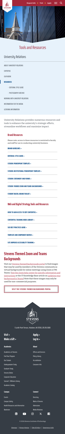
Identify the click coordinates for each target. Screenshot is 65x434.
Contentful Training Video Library (21, 220)
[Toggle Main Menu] (56, 3)
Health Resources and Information (14, 405)
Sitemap (14, 428)
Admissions (36, 405)
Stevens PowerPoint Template (19, 163)
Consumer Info (37, 364)
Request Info (31, 3)
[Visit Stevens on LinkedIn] (16, 414)
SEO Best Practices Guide (17, 227)
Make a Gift (9, 339)
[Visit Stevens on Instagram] (32, 414)
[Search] (61, 3)
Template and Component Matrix (20, 235)
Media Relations (38, 409)
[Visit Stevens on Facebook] (49, 414)
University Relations (15, 57)
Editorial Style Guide (16, 87)
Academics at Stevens (10, 352)
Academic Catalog (9, 385)
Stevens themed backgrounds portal (28, 264)
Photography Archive (16, 93)
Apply (49, 3)
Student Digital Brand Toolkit (19, 194)
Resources (8, 82)
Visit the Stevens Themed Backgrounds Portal (31, 289)
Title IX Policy (36, 428)
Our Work (7, 76)
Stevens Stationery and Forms (19, 178)
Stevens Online (8, 372)
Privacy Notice (24, 428)
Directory (36, 397)
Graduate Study (8, 368)
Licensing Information (12, 109)
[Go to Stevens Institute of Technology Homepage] (32, 315)
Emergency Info (48, 428)
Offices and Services (39, 352)
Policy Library (37, 356)
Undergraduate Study (10, 364)
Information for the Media (13, 104)
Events (6, 397)
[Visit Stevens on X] (40, 414)
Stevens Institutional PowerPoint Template (24, 171)
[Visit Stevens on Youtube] (24, 414)
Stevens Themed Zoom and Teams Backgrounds (25, 186)
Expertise (7, 71)
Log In (35, 339)
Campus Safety (8, 401)
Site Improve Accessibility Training (21, 242)
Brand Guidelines (14, 148)
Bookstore (7, 409)
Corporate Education (10, 376)
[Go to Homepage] (7, 6)
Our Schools (7, 360)
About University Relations (13, 65)
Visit (41, 3)
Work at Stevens (38, 401)
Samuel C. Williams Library (12, 381)
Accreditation (37, 360)
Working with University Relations (16, 98)
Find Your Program (9, 356)
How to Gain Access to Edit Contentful (22, 212)
